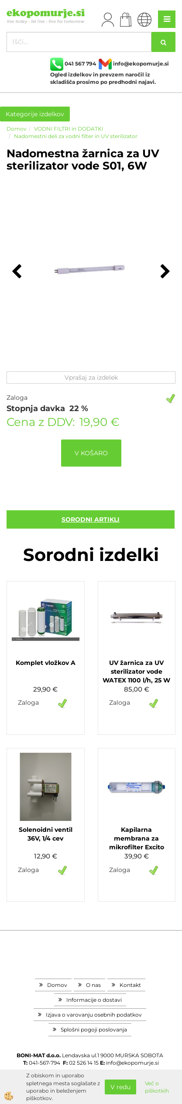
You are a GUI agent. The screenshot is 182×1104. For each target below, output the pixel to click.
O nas (93, 985)
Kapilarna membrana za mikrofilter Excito (136, 838)
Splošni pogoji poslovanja (94, 1029)
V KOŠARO (91, 453)
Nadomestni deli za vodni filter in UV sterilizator (75, 136)
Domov (17, 128)
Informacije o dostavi (94, 1000)
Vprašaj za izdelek (91, 377)
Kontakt (130, 985)
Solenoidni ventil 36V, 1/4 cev (45, 834)
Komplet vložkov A (46, 663)
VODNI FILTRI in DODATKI (68, 128)
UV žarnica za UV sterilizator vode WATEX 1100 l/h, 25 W (136, 671)
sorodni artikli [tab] (91, 519)
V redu (120, 1087)
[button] (164, 272)
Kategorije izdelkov (35, 114)
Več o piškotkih (157, 1087)
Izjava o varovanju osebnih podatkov (94, 1014)
